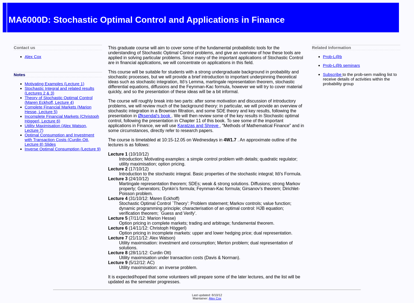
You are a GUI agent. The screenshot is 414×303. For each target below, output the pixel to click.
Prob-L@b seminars (341, 65)
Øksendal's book (154, 115)
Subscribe (333, 74)
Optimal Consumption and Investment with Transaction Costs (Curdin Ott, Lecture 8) (59, 140)
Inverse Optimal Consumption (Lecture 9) (63, 149)
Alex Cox (33, 56)
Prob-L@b (332, 56)
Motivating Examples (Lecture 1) (54, 83)
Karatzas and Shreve (198, 125)
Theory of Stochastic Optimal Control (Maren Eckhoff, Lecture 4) (59, 100)
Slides (50, 144)
